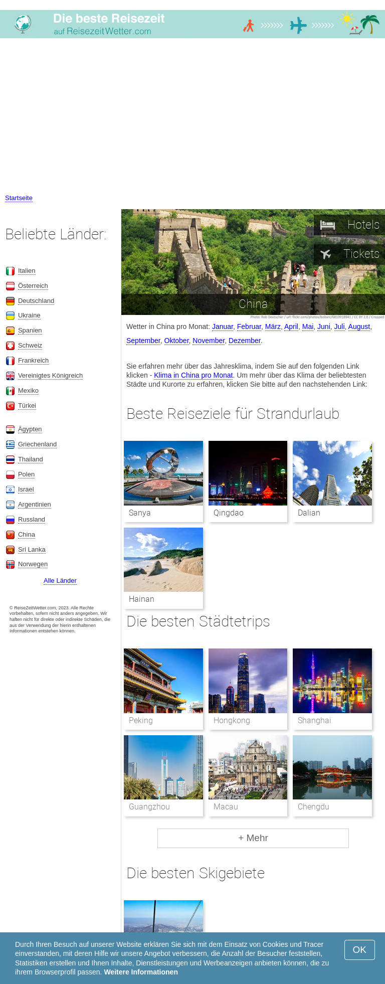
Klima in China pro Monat (193, 375)
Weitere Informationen (141, 972)
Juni (323, 326)
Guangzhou (149, 806)
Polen (26, 474)
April (291, 326)
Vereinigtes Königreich (50, 375)
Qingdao (229, 513)
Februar (249, 326)
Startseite (19, 198)
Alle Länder (60, 580)
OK (359, 949)
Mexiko (28, 390)
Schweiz (30, 345)
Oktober (176, 341)
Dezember (245, 341)
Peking (141, 720)
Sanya (140, 513)
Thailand (30, 459)
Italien (27, 270)
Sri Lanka (32, 549)
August (359, 326)
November (208, 341)
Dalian (309, 513)
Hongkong (232, 720)
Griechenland (37, 444)
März (273, 326)
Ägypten (30, 429)
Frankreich (33, 360)
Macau (226, 806)
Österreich (33, 285)
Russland (31, 519)
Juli (339, 326)
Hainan (141, 599)
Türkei (27, 405)
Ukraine (29, 315)
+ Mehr (253, 838)
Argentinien (34, 504)
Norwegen (33, 564)
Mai (308, 326)
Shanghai (314, 720)
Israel (26, 489)
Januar (222, 326)
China (26, 534)
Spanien (30, 330)
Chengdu (313, 806)
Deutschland (36, 300)
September (143, 341)
